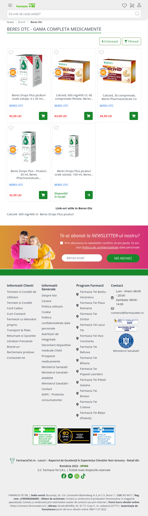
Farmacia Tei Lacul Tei (90, 327)
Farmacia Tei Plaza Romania (90, 305)
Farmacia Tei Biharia (86, 360)
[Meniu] (10, 5)
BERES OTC (16, 105)
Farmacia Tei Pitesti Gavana (91, 382)
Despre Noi (49, 295)
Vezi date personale (108, 247)
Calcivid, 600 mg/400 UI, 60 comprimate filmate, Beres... (74, 96)
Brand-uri (13, 347)
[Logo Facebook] (63, 476)
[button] (89, 195)
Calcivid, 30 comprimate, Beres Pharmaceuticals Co (119, 97)
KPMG (84, 466)
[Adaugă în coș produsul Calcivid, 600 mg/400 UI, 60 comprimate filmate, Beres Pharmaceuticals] (88, 116)
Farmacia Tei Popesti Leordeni (89, 371)
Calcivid (12, 214)
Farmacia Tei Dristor (86, 316)
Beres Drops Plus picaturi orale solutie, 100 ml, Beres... (74, 172)
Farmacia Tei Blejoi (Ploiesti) (90, 415)
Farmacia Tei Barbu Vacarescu (91, 294)
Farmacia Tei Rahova (86, 349)
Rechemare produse (20, 352)
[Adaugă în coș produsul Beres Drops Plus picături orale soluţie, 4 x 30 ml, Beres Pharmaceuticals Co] (43, 116)
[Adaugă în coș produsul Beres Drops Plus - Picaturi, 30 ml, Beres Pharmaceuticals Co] (43, 195)
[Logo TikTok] (83, 476)
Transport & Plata (18, 330)
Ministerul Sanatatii (55, 367)
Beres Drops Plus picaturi (57, 214)
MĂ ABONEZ (123, 258)
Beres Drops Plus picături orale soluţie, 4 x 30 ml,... (29, 96)
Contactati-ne (16, 358)
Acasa (10, 22)
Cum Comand (16, 314)
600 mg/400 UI (28, 214)
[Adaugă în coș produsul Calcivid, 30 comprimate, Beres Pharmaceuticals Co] (134, 116)
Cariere (46, 301)
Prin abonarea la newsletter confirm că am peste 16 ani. (102, 243)
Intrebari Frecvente (20, 341)
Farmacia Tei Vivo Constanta (89, 338)
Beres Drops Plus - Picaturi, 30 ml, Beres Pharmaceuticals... (29, 174)
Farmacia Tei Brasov (86, 393)
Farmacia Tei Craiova (86, 404)
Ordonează (110, 41)
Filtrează (131, 41)
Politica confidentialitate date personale (56, 322)
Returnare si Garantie (21, 336)
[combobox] (74, 14)
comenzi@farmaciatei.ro (127, 313)
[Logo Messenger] (70, 476)
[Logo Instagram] (76, 476)
